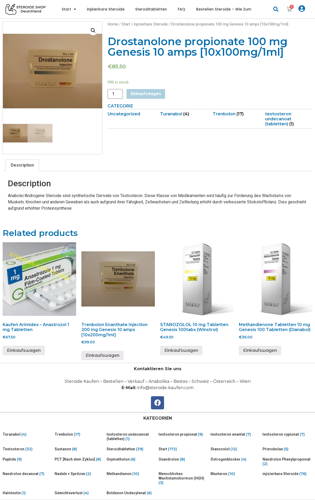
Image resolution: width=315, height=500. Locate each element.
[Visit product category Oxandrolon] (183, 459)
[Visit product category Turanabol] (183, 113)
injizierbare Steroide (105, 9)
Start (69, 9)
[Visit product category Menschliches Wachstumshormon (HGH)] (183, 478)
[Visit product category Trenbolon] (236, 113)
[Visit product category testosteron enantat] (235, 434)
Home (113, 24)
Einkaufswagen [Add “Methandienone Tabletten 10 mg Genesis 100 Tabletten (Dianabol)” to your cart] (260, 350)
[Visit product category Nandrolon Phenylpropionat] (287, 461)
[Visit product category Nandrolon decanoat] (27, 474)
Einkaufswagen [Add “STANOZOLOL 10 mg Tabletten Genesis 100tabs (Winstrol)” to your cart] (181, 350)
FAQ (181, 9)
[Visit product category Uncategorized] (131, 113)
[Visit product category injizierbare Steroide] (287, 474)
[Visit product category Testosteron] (27, 449)
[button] (275, 9)
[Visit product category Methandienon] (131, 474)
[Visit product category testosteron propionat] (183, 434)
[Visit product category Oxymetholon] (131, 459)
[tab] (22, 165)
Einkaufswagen (146, 93)
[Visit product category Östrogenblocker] (235, 459)
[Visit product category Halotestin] (27, 493)
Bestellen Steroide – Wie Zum (223, 9)
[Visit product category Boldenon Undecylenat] (131, 493)
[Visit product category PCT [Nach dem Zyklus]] (79, 459)
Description (22, 165)
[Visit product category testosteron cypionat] (287, 434)
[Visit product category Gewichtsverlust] (79, 493)
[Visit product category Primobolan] (287, 449)
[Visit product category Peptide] (27, 459)
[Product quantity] (115, 94)
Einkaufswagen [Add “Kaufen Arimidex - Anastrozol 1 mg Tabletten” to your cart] (24, 350)
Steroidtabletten (151, 9)
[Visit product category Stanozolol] (235, 449)
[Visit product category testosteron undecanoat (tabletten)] (288, 119)
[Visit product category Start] (183, 449)
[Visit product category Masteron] (235, 474)
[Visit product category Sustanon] (79, 449)
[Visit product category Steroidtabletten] (131, 449)
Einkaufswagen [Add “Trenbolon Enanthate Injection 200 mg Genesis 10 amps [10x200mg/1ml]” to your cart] (102, 355)
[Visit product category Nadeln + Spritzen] (79, 474)
